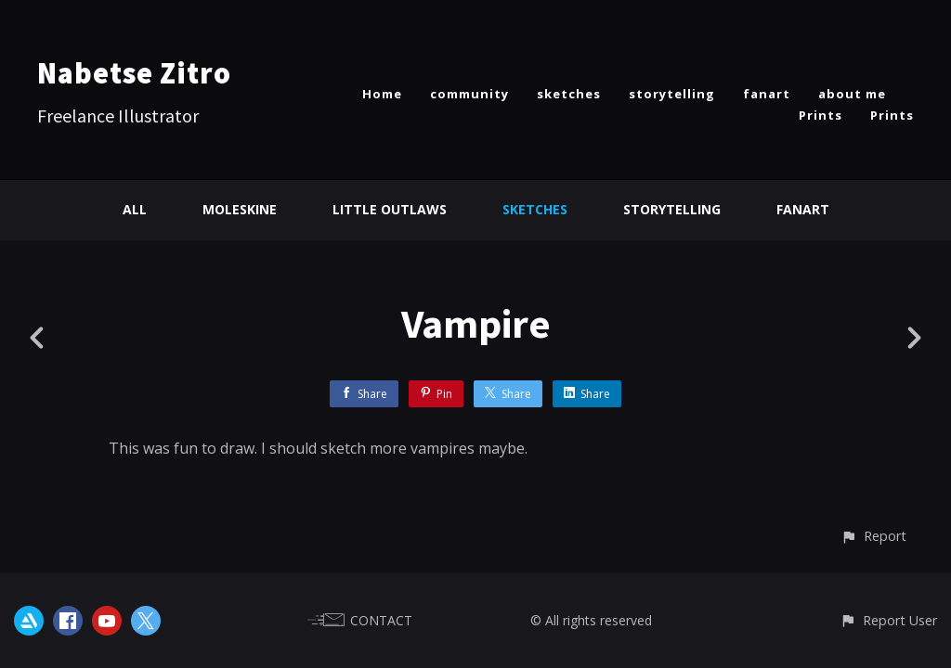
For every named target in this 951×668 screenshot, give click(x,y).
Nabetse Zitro (134, 73)
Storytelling (672, 209)
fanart (766, 93)
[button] (873, 536)
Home (382, 93)
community (469, 93)
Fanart (802, 209)
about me (852, 93)
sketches (569, 93)
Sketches (534, 209)
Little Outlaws (389, 209)
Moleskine (239, 209)
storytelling (672, 93)
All (135, 209)
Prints (820, 115)
